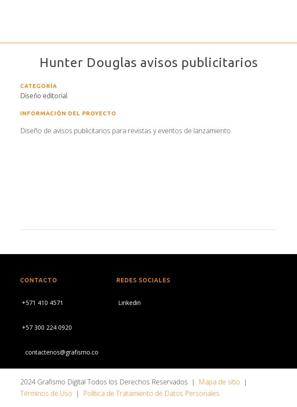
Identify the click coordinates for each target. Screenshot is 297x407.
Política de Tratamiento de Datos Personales (151, 393)
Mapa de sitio (219, 382)
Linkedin (128, 303)
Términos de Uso (46, 393)
